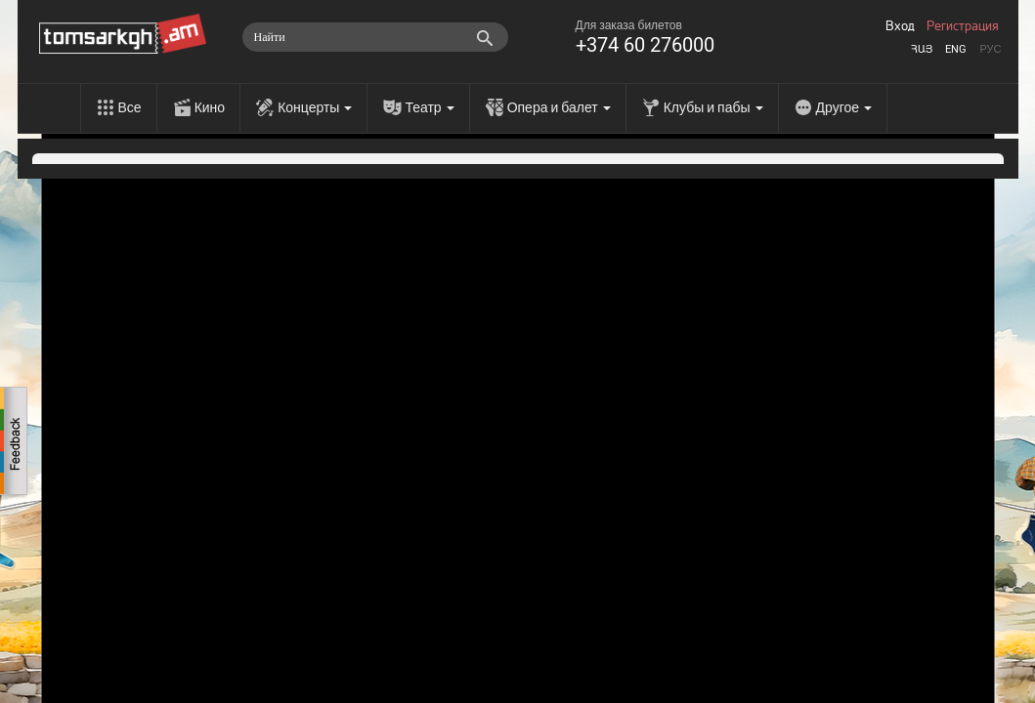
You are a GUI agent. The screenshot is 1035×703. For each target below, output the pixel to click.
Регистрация (963, 26)
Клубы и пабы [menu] (713, 107)
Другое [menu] (844, 107)
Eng (956, 49)
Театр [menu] (429, 107)
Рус (990, 49)
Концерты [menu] (315, 107)
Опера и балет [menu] (559, 107)
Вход (900, 26)
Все (130, 107)
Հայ (921, 49)
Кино (210, 107)
